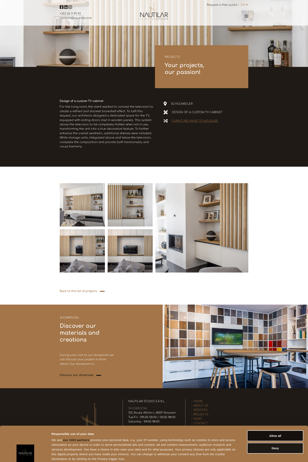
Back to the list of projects (78, 291)
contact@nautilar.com (76, 18)
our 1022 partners (76, 409)
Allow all (275, 405)
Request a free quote (222, 4)
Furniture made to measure (195, 120)
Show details (206, 454)
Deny (275, 417)
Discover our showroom (77, 375)
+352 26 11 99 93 (70, 13)
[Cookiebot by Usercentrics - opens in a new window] (25, 454)
